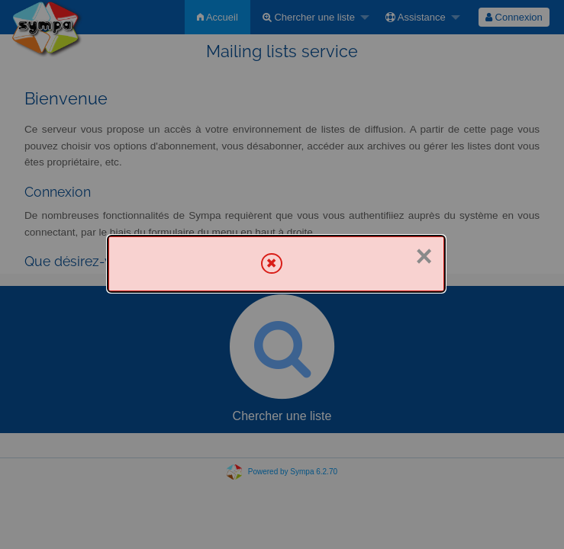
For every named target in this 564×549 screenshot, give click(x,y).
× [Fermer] (424, 256)
